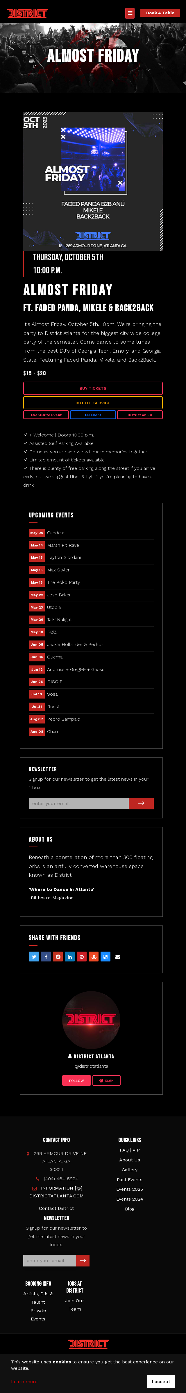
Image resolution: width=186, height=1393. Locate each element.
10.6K (106, 1081)
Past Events (129, 1179)
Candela (55, 532)
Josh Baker (59, 595)
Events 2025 (129, 1189)
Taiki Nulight (59, 619)
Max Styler (58, 570)
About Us (129, 1160)
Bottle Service (93, 402)
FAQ (124, 1150)
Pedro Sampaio (63, 719)
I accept (161, 1381)
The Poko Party (63, 582)
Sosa (52, 694)
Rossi (53, 706)
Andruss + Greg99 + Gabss (75, 669)
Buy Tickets (93, 388)
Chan (52, 731)
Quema (54, 657)
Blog (130, 1209)
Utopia (54, 607)
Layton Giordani (64, 557)
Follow (76, 1081)
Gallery (129, 1169)
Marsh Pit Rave (63, 545)
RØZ (52, 632)
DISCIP (54, 681)
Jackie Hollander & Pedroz (75, 644)
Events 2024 (129, 1199)
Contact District (56, 1208)
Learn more (24, 1381)
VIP (136, 1150)
